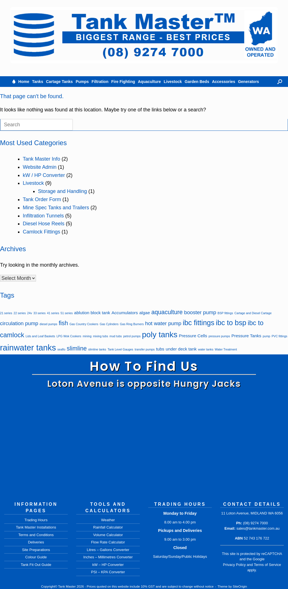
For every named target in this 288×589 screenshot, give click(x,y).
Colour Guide (36, 557)
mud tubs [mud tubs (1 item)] (115, 336)
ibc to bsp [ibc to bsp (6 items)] (231, 323)
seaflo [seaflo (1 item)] (61, 349)
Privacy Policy (234, 565)
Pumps (82, 81)
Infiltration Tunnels (43, 216)
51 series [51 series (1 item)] (66, 313)
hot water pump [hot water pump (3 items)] (163, 323)
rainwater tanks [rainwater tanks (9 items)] (28, 347)
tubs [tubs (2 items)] (160, 349)
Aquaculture (149, 81)
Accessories (223, 81)
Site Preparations (36, 550)
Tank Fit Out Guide (36, 565)
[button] (279, 81)
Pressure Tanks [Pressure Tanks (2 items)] (246, 335)
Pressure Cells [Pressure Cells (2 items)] (193, 335)
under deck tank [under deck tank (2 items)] (181, 349)
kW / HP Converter (44, 175)
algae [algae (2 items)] (144, 312)
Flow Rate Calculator (108, 542)
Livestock (173, 81)
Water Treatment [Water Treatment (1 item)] (226, 349)
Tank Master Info (41, 159)
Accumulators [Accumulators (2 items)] (125, 312)
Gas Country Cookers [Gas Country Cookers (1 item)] (83, 324)
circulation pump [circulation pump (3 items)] (19, 323)
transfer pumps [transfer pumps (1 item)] (145, 349)
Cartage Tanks (59, 81)
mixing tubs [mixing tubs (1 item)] (100, 336)
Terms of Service (267, 565)
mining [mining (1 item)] (87, 336)
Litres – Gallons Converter (108, 550)
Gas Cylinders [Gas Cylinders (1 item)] (109, 324)
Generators (248, 81)
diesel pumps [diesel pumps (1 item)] (48, 324)
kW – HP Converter (108, 565)
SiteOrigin (240, 586)
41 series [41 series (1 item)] (53, 313)
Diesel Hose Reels (43, 223)
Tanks (37, 81)
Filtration (100, 81)
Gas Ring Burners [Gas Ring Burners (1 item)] (132, 324)
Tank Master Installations (36, 527)
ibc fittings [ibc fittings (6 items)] (199, 323)
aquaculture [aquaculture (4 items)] (167, 312)
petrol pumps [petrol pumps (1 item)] (132, 336)
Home (23, 81)
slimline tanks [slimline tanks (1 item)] (97, 349)
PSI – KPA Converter (108, 572)
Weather (108, 520)
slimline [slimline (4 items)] (77, 348)
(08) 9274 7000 (255, 523)
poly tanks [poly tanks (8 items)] (159, 334)
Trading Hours (36, 520)
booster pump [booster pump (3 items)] (200, 312)
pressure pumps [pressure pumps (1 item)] (219, 336)
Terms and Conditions (36, 535)
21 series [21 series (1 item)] (6, 313)
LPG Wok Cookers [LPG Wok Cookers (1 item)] (69, 336)
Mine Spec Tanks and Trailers (56, 207)
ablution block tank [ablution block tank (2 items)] (92, 312)
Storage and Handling (62, 191)
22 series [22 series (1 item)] (20, 313)
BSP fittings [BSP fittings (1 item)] (225, 313)
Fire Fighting (123, 81)
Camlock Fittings (41, 232)
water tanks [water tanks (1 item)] (205, 349)
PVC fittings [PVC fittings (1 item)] (279, 336)
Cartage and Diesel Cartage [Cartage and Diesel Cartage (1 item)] (253, 313)
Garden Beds (197, 81)
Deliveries (36, 542)
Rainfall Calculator (108, 527)
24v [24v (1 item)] (29, 313)
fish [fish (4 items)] (63, 323)
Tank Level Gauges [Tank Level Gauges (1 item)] (120, 349)
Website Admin (40, 167)
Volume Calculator (108, 535)
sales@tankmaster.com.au (258, 528)
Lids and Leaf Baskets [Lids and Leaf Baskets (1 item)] (40, 336)
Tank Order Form (42, 199)
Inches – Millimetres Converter (108, 557)
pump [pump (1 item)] (266, 336)
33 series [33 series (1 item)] (39, 313)
